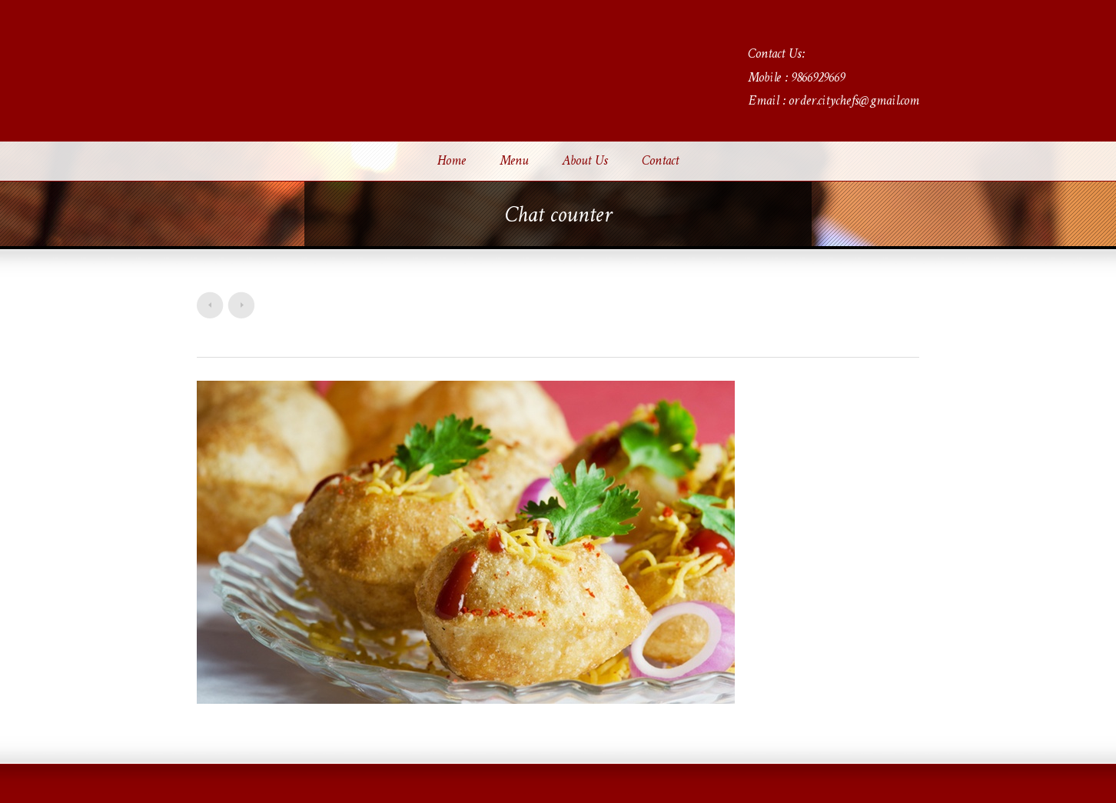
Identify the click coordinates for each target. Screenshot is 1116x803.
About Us (585, 161)
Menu (514, 161)
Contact (660, 161)
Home (451, 161)
